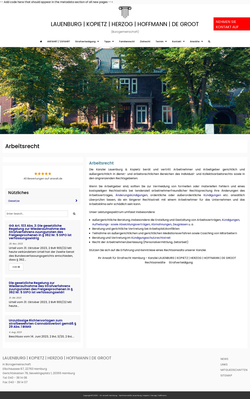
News (224, 359)
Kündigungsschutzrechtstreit (151, 238)
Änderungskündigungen (131, 195)
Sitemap (226, 375)
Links (224, 364)
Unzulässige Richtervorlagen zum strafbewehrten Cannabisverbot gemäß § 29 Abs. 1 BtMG (42, 323)
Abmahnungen (161, 224)
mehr (16, 266)
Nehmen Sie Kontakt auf (227, 24)
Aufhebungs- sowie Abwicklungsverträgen (121, 224)
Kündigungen (212, 195)
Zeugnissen (180, 224)
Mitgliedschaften (233, 370)
